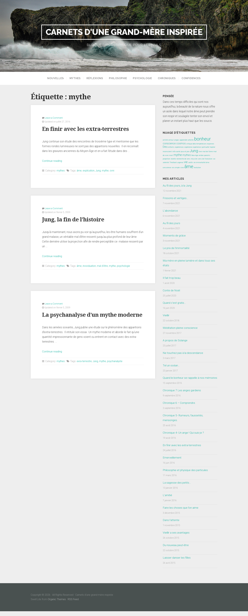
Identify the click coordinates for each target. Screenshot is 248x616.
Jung (99, 170)
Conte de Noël (171, 290)
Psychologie (143, 78)
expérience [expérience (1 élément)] (188, 147)
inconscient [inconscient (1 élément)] (167, 152)
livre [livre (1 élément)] (200, 152)
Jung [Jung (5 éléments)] (194, 150)
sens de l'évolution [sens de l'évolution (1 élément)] (205, 159)
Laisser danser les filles (177, 562)
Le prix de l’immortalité (176, 248)
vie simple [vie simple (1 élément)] (176, 168)
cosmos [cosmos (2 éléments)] (181, 143)
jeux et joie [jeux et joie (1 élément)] (185, 152)
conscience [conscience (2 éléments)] (169, 143)
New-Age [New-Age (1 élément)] (194, 155)
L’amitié (167, 499)
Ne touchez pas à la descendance (183, 352)
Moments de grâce (174, 235)
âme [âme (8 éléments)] (188, 166)
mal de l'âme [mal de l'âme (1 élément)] (207, 152)
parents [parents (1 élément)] (207, 155)
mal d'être (103, 265)
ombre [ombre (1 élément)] (201, 155)
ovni (113, 170)
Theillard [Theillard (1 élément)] (173, 162)
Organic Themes (57, 604)
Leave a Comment (54, 118)
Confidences (192, 78)
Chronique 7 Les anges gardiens (182, 395)
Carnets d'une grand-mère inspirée (124, 32)
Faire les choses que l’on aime (181, 512)
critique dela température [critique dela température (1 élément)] (196, 144)
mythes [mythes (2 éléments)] (187, 155)
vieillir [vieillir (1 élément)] (190, 162)
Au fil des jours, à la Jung (177, 185)
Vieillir (166, 315)
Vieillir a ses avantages (176, 537)
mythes (61, 170)
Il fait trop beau (172, 277)
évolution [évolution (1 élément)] (197, 168)
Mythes (76, 78)
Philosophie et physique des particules (186, 474)
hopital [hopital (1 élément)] (212, 147)
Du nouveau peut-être (176, 549)
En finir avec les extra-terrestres (86, 129)
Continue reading (52, 160)
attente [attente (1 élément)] (191, 140)
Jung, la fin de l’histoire (73, 219)
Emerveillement (172, 462)
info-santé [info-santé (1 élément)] (176, 152)
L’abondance (170, 210)
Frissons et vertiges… (175, 198)
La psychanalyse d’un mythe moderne (93, 314)
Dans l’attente (171, 524)
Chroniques (168, 78)
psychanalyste (116, 360)
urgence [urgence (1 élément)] (180, 162)
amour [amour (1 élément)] (171, 140)
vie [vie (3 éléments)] (186, 162)
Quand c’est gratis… (174, 302)
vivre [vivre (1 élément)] (182, 168)
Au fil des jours (171, 223)
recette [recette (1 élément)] (173, 159)
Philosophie (119, 78)
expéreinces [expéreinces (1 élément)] (179, 147)
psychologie (124, 265)
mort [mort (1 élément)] (171, 155)
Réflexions (96, 78)
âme (79, 170)
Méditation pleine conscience (181, 327)
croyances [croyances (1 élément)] (210, 144)
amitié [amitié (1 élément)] (165, 140)
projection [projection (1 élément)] (166, 159)
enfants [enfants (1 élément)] (171, 147)
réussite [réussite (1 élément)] (194, 159)
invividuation (89, 265)
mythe (106, 170)
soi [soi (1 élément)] (214, 159)
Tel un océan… (171, 365)
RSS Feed (73, 604)
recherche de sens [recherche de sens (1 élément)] (183, 159)
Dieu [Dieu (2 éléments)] (165, 146)
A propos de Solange (175, 340)
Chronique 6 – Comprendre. (179, 407)
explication (89, 170)
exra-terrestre (84, 360)
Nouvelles (54, 78)
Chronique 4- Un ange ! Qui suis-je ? (184, 437)
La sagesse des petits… (177, 487)
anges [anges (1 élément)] (176, 140)
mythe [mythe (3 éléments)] (178, 155)
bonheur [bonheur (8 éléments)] (202, 139)
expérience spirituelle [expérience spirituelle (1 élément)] (201, 147)
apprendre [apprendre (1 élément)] (183, 140)
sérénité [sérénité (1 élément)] (166, 162)
